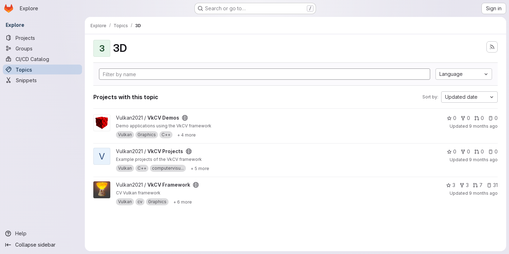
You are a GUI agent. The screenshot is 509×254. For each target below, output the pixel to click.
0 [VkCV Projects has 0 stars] (451, 152)
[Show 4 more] (186, 135)
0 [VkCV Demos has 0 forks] (465, 118)
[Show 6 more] (182, 202)
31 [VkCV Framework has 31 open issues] (492, 185)
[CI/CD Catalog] (42, 59)
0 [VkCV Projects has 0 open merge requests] (479, 152)
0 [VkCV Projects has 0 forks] (465, 152)
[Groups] (42, 48)
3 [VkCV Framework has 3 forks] (464, 185)
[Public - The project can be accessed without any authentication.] (185, 118)
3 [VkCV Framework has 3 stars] (450, 185)
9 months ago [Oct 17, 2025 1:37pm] (483, 126)
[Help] (42, 233)
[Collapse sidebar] (42, 245)
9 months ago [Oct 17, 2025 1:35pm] (483, 159)
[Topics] (42, 69)
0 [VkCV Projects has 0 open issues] (493, 152)
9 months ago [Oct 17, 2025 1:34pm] (483, 193)
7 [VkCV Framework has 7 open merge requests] (477, 185)
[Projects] (42, 38)
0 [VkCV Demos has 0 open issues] (493, 118)
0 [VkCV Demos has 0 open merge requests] (479, 118)
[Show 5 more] (199, 168)
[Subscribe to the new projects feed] (492, 47)
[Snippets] (42, 80)
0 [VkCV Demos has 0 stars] (451, 118)
